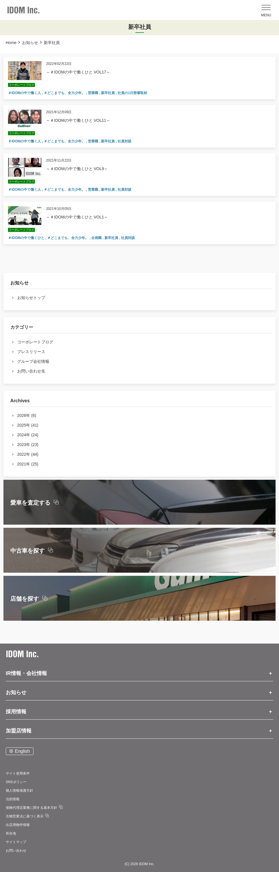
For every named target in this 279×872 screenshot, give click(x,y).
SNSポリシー (16, 782)
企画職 (96, 238)
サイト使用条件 (18, 773)
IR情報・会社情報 (26, 673)
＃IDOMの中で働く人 (25, 93)
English (22, 751)
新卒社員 (108, 93)
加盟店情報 (18, 731)
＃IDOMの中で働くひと (26, 238)
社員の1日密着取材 (132, 93)
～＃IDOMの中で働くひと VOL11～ (78, 120)
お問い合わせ (16, 851)
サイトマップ (16, 842)
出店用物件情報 (18, 825)
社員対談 (124, 141)
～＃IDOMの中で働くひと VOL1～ (77, 217)
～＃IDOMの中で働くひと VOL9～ (77, 168)
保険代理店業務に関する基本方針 (31, 808)
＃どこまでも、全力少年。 (65, 93)
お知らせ (30, 42)
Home (11, 42)
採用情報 (16, 711)
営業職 (93, 93)
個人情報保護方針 (19, 791)
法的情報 (12, 799)
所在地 (11, 833)
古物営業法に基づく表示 (24, 816)
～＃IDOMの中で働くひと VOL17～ (78, 72)
